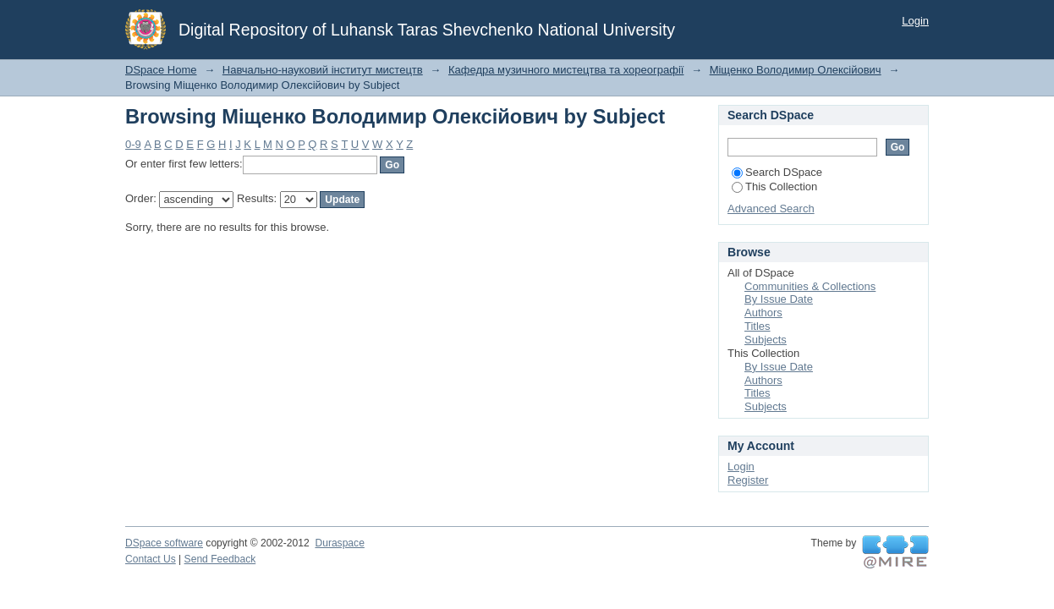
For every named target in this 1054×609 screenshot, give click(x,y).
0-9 (133, 144)
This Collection (774, 186)
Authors (763, 312)
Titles (757, 326)
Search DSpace (777, 172)
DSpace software (164, 543)
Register (747, 480)
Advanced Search (771, 208)
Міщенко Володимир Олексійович (795, 69)
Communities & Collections (810, 286)
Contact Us (150, 559)
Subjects (765, 339)
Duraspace (339, 543)
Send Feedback (220, 559)
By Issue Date (778, 299)
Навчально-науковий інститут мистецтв (322, 69)
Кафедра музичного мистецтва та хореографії (565, 69)
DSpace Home (161, 69)
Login (915, 20)
